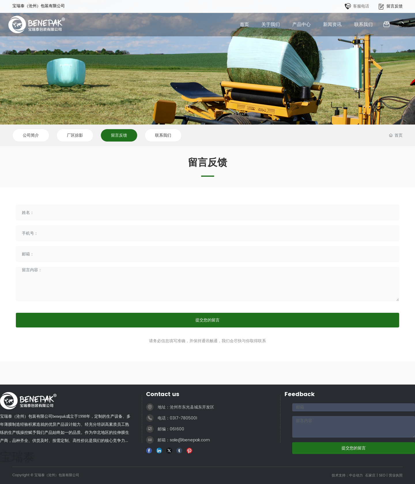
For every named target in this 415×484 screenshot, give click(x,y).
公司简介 (31, 135)
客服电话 (361, 6)
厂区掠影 (75, 135)
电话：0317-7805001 (177, 418)
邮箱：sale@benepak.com (184, 440)
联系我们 (163, 135)
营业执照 (396, 475)
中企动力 (356, 475)
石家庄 (370, 475)
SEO (382, 475)
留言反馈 (394, 6)
